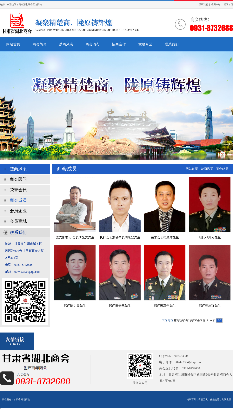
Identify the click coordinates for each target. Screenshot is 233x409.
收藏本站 (216, 4)
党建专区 (145, 44)
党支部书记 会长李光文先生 (75, 237)
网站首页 (13, 44)
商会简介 (40, 44)
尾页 (170, 320)
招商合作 (119, 44)
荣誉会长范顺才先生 (165, 237)
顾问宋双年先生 (165, 305)
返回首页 (228, 4)
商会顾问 (18, 179)
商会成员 (18, 200)
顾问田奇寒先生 (120, 305)
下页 (164, 320)
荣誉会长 (18, 189)
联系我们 (203, 4)
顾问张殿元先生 (210, 237)
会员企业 (18, 210)
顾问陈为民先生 (75, 305)
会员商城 (18, 221)
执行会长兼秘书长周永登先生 (120, 237)
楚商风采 (66, 44)
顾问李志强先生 (210, 305)
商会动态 (92, 44)
